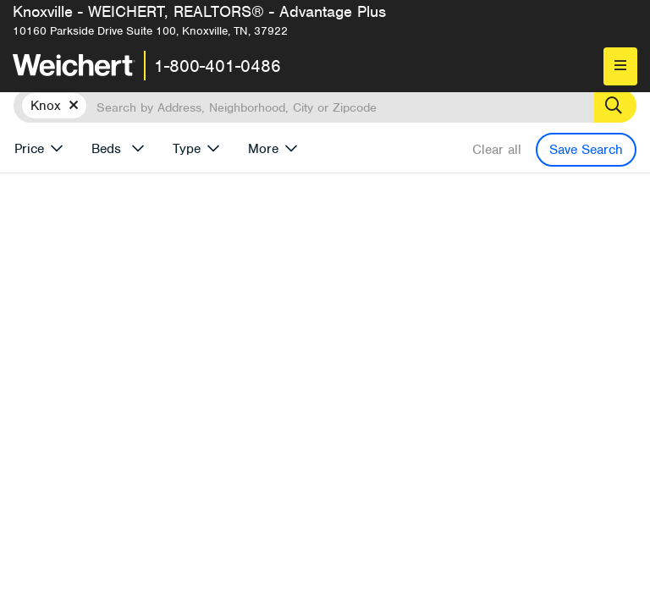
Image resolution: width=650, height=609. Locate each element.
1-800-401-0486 (217, 66)
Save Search (586, 149)
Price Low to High (365, 273)
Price (29, 148)
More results (459, 245)
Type (187, 148)
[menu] (620, 66)
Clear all (496, 149)
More (263, 148)
